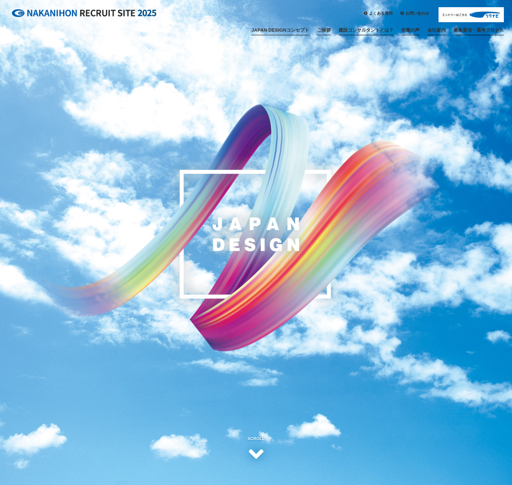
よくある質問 (380, 13)
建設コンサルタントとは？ (366, 30)
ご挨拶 (324, 30)
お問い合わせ (417, 13)
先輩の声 (410, 30)
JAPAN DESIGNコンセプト (280, 30)
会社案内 (436, 30)
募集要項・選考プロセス (479, 30)
